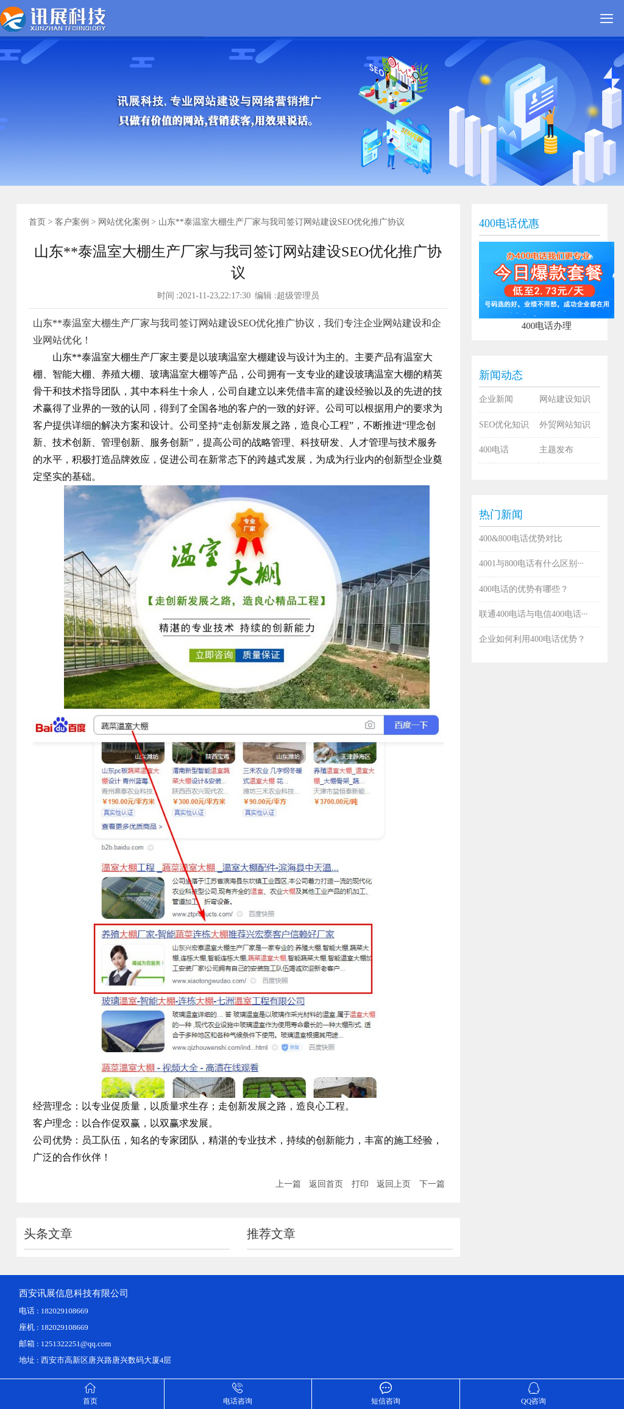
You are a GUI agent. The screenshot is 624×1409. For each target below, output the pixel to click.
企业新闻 (496, 399)
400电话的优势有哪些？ (524, 589)
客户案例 (72, 222)
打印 (360, 1184)
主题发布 (556, 449)
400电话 (494, 449)
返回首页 (326, 1184)
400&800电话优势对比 (520, 538)
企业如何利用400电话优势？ (532, 639)
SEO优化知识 (504, 424)
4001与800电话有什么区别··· (531, 563)
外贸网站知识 (564, 424)
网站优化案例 (123, 222)
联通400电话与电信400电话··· (533, 614)
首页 (37, 222)
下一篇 (432, 1184)
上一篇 (288, 1184)
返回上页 (394, 1184)
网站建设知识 (564, 399)
